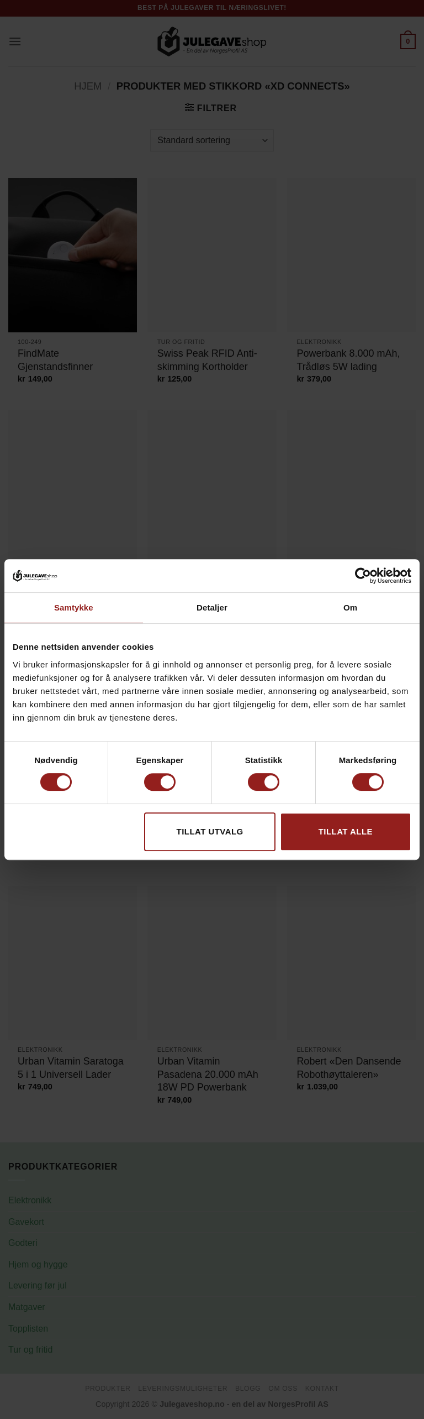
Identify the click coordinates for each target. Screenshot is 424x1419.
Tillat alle (346, 831)
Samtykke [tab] (73, 607)
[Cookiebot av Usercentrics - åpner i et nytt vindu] (363, 575)
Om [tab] (350, 607)
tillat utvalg (210, 831)
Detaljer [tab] (212, 607)
